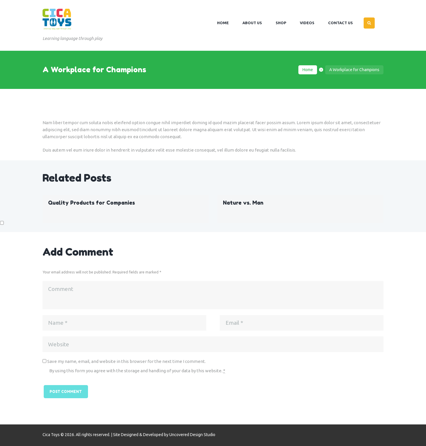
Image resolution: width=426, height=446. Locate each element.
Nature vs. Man (243, 202)
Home (307, 69)
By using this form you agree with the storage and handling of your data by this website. (137, 370)
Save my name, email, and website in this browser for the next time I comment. (126, 361)
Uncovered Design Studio (192, 434)
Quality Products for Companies (91, 202)
